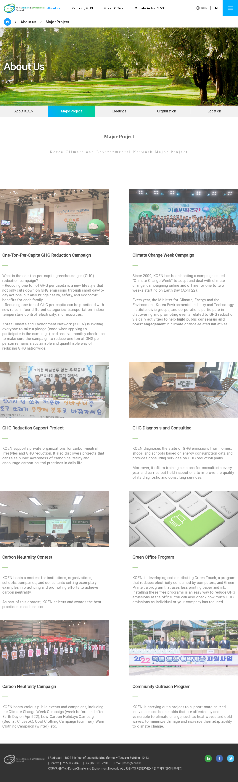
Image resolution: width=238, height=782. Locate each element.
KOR (204, 8)
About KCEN (23, 111)
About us (53, 8)
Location (214, 111)
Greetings (119, 111)
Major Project (57, 22)
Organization (166, 111)
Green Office (114, 8)
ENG (216, 8)
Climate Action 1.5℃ (150, 8)
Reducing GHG (82, 8)
